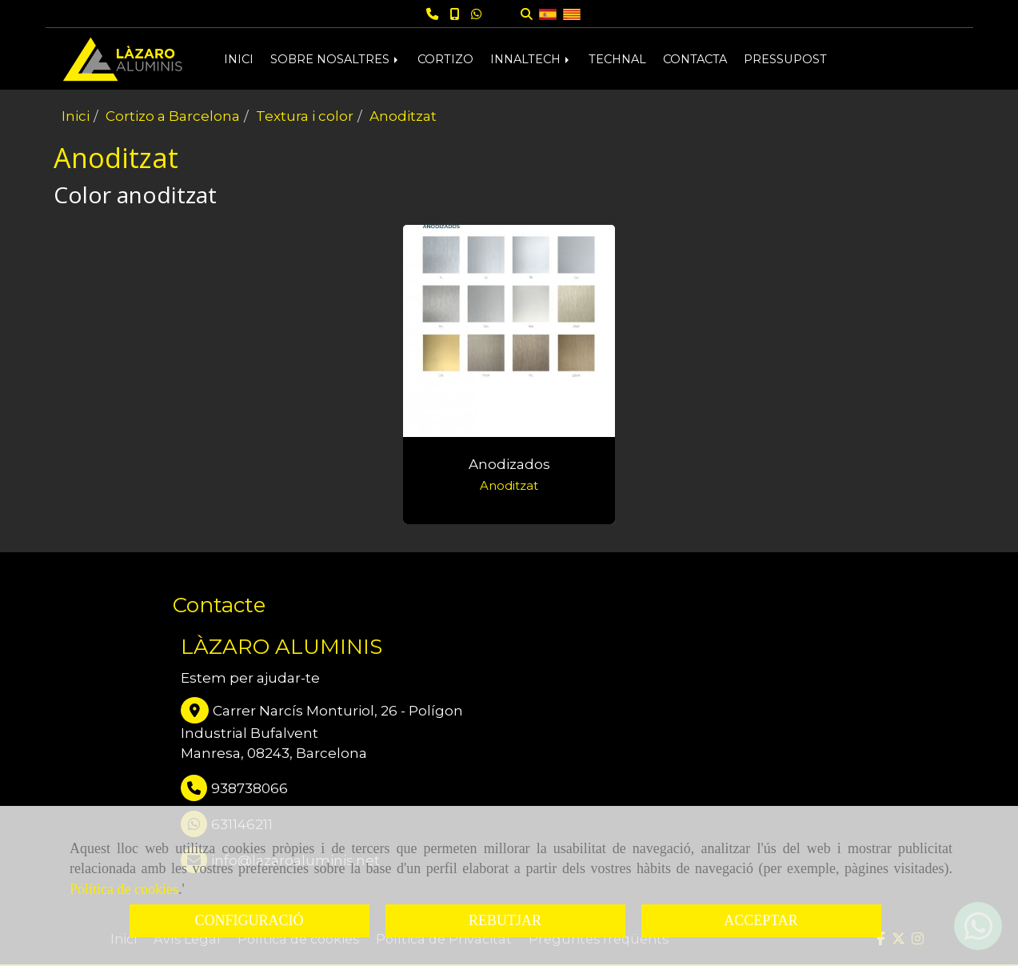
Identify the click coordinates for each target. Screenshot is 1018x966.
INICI (239, 59)
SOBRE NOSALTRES (335, 59)
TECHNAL (617, 59)
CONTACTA (695, 59)
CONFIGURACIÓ (248, 920)
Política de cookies (124, 889)
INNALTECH (531, 59)
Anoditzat (509, 486)
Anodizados (509, 464)
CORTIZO (445, 59)
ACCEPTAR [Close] (761, 920)
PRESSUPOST (785, 59)
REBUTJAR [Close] (505, 920)
